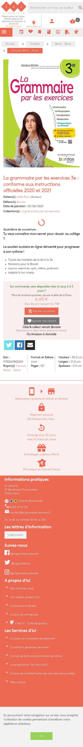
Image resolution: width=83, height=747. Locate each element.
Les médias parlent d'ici (25, 597)
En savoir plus (13, 21)
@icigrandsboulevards (21, 553)
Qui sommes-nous (22, 588)
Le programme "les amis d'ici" (29, 664)
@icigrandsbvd (17, 563)
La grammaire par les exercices (40, 211)
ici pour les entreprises (24, 614)
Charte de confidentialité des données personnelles (42, 673)
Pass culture (17, 682)
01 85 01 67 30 (15, 507)
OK (41, 736)
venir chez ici (33, 25)
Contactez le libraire (23, 606)
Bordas (21, 202)
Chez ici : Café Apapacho (31, 623)
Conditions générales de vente (29, 647)
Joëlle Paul (22, 197)
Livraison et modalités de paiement (32, 638)
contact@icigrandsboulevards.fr (27, 512)
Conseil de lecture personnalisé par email (36, 656)
